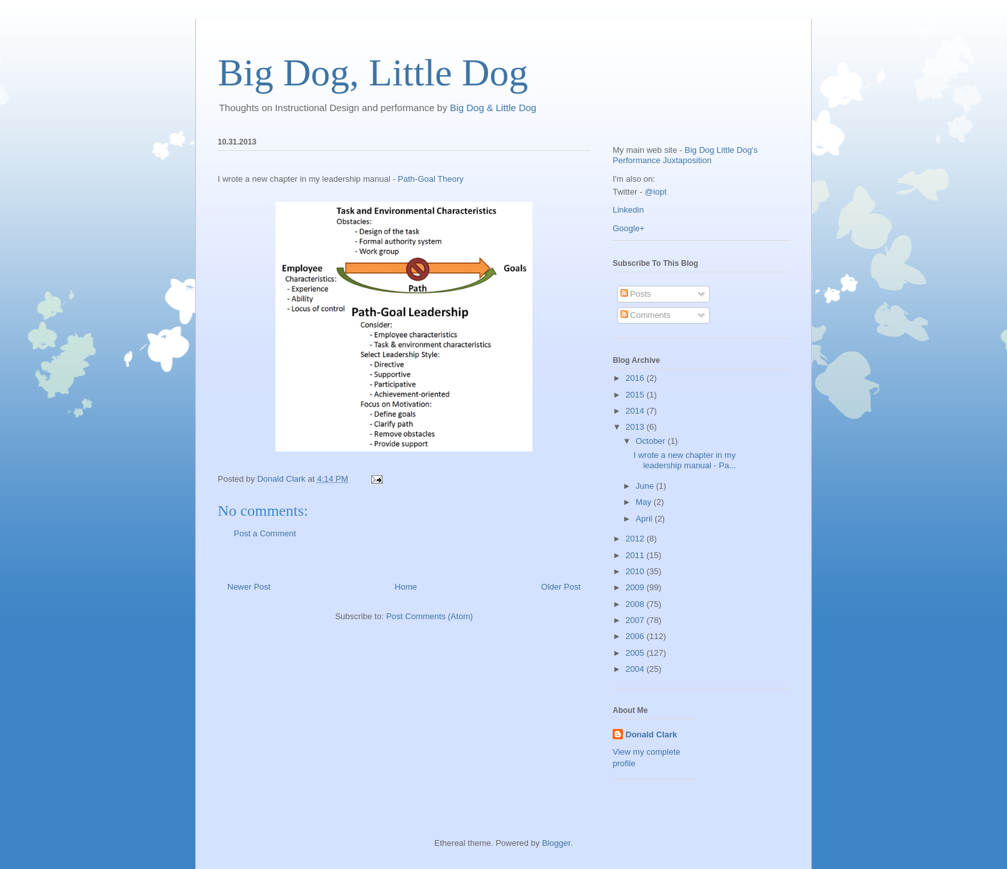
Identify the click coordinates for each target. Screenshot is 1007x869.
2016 (636, 378)
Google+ (629, 228)
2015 (636, 394)
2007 (636, 620)
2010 (636, 571)
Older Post (561, 587)
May (645, 502)
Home (406, 587)
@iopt (656, 192)
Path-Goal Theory (430, 179)
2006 (636, 636)
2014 (636, 411)
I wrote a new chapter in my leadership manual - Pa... (684, 460)
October (652, 441)
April (645, 518)
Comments (645, 315)
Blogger (556, 843)
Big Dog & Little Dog (493, 107)
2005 (636, 653)
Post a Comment (265, 533)
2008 (636, 604)
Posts (635, 294)
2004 (636, 669)
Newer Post (248, 587)
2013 (636, 427)
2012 (636, 538)
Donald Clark (651, 734)
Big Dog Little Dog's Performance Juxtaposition (685, 155)
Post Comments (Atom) (429, 616)
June (646, 486)
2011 (636, 555)
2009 (636, 587)
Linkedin (628, 210)
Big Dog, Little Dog (373, 72)
